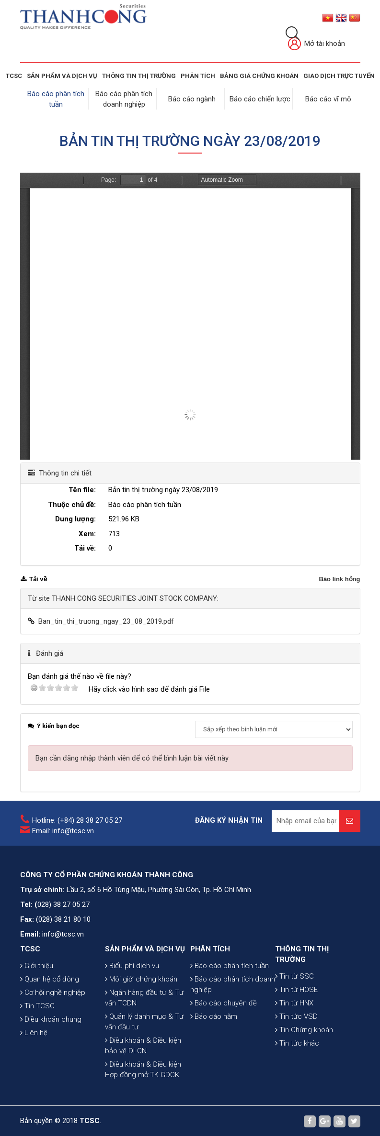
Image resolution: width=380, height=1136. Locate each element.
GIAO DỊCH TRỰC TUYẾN (339, 75)
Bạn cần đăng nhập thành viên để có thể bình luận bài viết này (132, 757)
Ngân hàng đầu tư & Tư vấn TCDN (144, 996)
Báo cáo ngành (192, 98)
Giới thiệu (36, 964)
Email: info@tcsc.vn (63, 830)
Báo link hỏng (339, 578)
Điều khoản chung (50, 1018)
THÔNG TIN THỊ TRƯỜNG (139, 75)
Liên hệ (33, 1031)
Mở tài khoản (316, 44)
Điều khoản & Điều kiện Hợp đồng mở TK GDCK (143, 1068)
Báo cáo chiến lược (260, 98)
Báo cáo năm (213, 1015)
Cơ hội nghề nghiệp (52, 991)
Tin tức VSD (296, 1015)
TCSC (14, 75)
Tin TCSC (37, 1005)
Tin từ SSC (294, 975)
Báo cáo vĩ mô (328, 98)
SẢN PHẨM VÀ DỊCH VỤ (62, 75)
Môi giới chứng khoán (141, 978)
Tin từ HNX (294, 1002)
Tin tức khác (297, 1042)
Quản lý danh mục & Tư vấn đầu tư (144, 1020)
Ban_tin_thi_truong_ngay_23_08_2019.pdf (106, 620)
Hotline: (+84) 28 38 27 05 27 (77, 819)
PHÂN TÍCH (210, 948)
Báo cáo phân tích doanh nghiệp (232, 983)
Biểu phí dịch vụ (132, 964)
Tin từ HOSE (296, 988)
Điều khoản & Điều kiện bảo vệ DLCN (143, 1044)
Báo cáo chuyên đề (223, 1002)
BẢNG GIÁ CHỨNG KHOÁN (259, 75)
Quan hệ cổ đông (49, 978)
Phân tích (198, 75)
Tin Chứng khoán (304, 1029)
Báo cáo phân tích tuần (229, 964)
